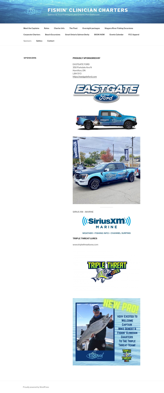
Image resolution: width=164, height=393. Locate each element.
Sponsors (27, 41)
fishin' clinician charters (88, 10)
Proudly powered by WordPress (36, 387)
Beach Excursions (52, 34)
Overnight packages (91, 28)
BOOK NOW (99, 34)
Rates (46, 28)
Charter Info (59, 28)
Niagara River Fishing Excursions (119, 28)
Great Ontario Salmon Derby (77, 34)
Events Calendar (117, 34)
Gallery (39, 41)
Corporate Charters (31, 34)
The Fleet (73, 28)
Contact (50, 41)
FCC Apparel (133, 34)
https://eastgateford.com (85, 76)
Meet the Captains (31, 28)
